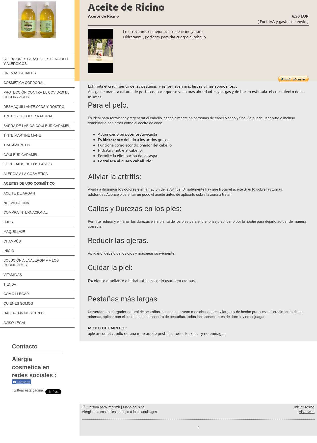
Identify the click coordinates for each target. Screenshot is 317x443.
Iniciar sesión (304, 407)
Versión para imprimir (101, 407)
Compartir (21, 382)
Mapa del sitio (133, 407)
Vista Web (307, 412)
